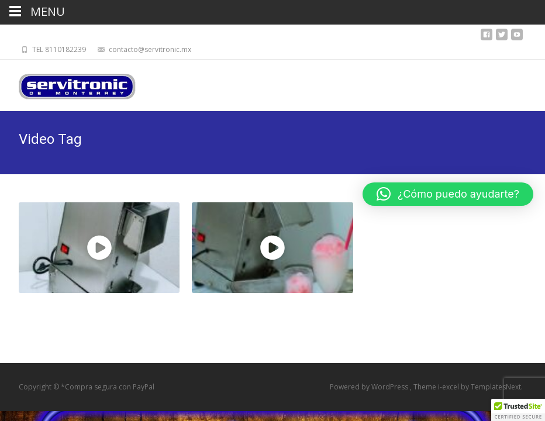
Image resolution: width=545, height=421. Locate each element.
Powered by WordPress (370, 387)
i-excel (449, 387)
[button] (448, 194)
